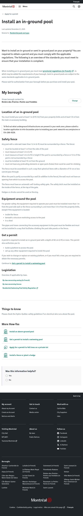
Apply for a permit (11, 14)
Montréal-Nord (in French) (28, 489)
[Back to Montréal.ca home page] (9, 6)
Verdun (66, 472)
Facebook (62, 433)
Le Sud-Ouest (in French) (28, 477)
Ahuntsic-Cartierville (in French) (10, 467)
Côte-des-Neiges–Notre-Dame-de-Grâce (10, 477)
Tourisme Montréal (8, 441)
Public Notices (34, 437)
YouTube (61, 449)
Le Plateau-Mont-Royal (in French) (30, 471)
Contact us (33, 408)
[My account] (79, 6)
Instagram (62, 437)
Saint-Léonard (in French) (70, 467)
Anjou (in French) (8, 472)
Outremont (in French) (51, 466)
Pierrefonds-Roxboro (50, 469)
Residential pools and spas (19, 33)
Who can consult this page (53, 507)
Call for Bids (61, 408)
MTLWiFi (5, 437)
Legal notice (38, 507)
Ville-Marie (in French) (72, 475)
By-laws (32, 433)
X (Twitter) (62, 445)
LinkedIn (61, 441)
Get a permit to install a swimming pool (28, 263)
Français (76, 2)
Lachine (4, 488)
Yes (10, 376)
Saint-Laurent (48, 488)
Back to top (76, 396)
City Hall (5, 433)
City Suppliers (62, 412)
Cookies (12, 507)
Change (75, 101)
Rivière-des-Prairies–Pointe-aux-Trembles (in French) (51, 476)
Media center (34, 412)
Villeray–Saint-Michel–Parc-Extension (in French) (72, 482)
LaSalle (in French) (29, 466)
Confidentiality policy (24, 507)
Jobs (58, 416)
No (10, 380)
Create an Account (8, 412)
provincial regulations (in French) (57, 71)
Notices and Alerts (8, 416)
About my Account (8, 408)
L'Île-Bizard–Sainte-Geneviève (9, 483)
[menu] (23, 6)
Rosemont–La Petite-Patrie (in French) (50, 483)
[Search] (74, 6)
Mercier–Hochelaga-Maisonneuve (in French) (31, 483)
